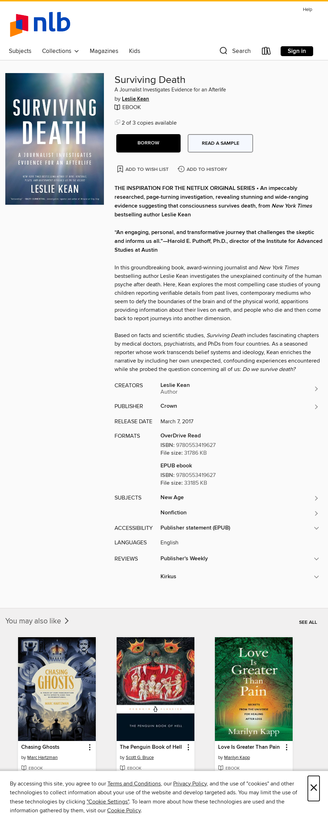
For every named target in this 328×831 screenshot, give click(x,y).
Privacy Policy (190, 783)
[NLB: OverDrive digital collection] (40, 24)
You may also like (37, 621)
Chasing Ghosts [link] (40, 747)
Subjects (20, 51)
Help (307, 9)
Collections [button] (60, 51)
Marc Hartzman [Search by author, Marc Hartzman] (42, 757)
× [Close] (313, 788)
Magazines (104, 51)
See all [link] (308, 622)
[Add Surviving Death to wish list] (143, 169)
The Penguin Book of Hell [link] (151, 747)
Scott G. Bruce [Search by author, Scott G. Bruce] (140, 757)
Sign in (297, 51)
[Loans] (266, 52)
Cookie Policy (124, 810)
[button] (234, 52)
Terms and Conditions (134, 783)
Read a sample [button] (220, 143)
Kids (134, 51)
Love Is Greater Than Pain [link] (249, 747)
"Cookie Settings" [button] (108, 801)
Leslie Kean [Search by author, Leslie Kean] (135, 99)
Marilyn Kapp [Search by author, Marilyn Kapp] (237, 757)
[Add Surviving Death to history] (203, 169)
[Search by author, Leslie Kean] (240, 388)
